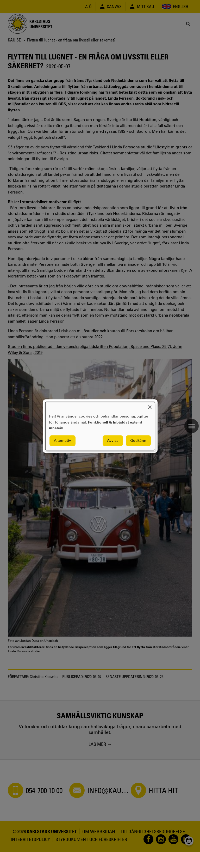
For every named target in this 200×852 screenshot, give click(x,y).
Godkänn (138, 440)
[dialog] (100, 426)
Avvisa (112, 440)
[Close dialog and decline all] (150, 405)
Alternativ (62, 440)
